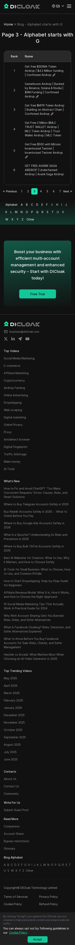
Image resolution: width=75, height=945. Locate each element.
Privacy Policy (48, 896)
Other (30, 219)
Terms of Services (16, 896)
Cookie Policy (13, 904)
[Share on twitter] (6, 339)
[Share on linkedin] (13, 339)
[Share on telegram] (20, 339)
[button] (58, 6)
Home (8, 24)
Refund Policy (48, 904)
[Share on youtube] (27, 339)
